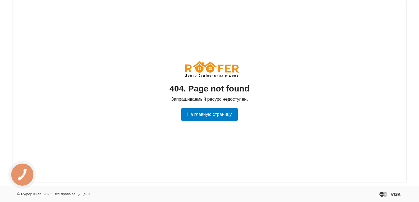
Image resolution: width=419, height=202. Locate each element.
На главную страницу (209, 114)
